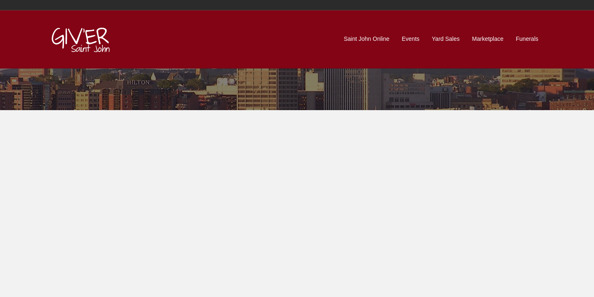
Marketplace (487, 38)
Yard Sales (446, 38)
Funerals (527, 38)
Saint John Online (366, 38)
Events (411, 38)
